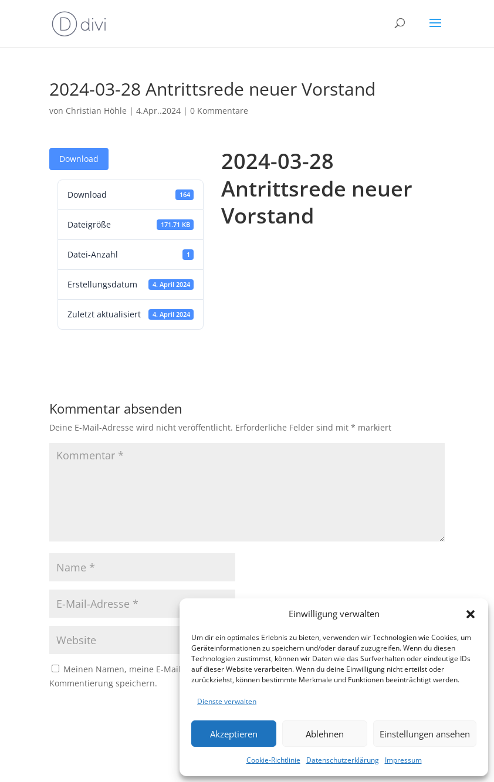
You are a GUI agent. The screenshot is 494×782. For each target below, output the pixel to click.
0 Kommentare (219, 110)
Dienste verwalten (226, 701)
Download (79, 158)
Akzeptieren (234, 734)
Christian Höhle (96, 110)
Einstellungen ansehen (425, 734)
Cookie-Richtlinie (273, 760)
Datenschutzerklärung (342, 760)
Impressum (403, 760)
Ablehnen (325, 734)
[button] (470, 614)
